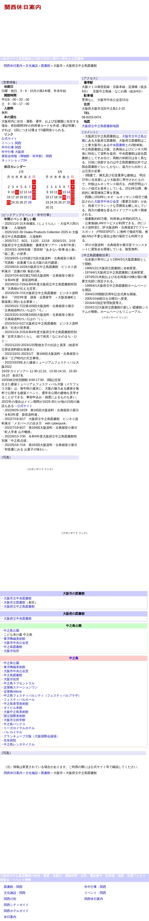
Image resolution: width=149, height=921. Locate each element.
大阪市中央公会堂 (106, 201)
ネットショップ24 (14, 160)
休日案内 (10, 916)
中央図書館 (117, 145)
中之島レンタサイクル (19, 744)
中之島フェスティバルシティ (24, 695)
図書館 (45, 65)
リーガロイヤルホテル (19, 728)
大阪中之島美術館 (16, 711)
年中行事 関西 (11, 147)
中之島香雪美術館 (16, 703)
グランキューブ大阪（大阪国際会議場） (31, 736)
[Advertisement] (97, 29)
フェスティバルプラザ (62, 695)
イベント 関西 (11, 143)
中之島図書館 (13, 646)
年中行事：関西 (95, 886)
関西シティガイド (16, 904)
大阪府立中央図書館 (18, 618)
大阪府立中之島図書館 (19, 606)
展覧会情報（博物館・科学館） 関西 (27, 156)
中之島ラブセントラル (19, 683)
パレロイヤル (13, 732)
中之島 (73, 658)
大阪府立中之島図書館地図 (100, 126)
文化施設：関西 (15, 892)
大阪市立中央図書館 (18, 598)
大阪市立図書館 (14, 602)
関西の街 (10, 898)
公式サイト (9, 138)
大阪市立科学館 (14, 720)
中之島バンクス (14, 724)
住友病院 (10, 740)
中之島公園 (11, 630)
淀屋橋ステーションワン (21, 687)
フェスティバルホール (19, 699)
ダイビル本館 (13, 707)
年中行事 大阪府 (13, 151)
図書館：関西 (13, 886)
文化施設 (32, 65)
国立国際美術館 (14, 716)
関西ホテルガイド (16, 910)
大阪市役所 (11, 651)
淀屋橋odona (13, 691)
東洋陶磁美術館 (14, 638)
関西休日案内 (13, 65)
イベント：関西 (95, 892)
